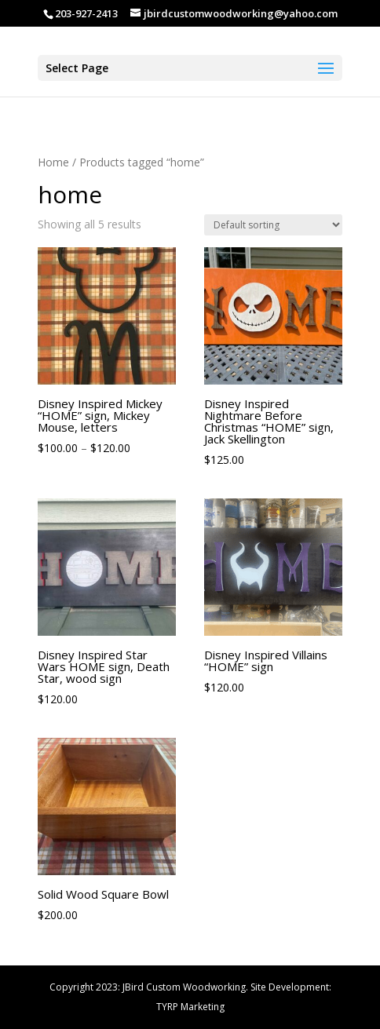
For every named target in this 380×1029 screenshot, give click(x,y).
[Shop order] (273, 224)
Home (53, 162)
